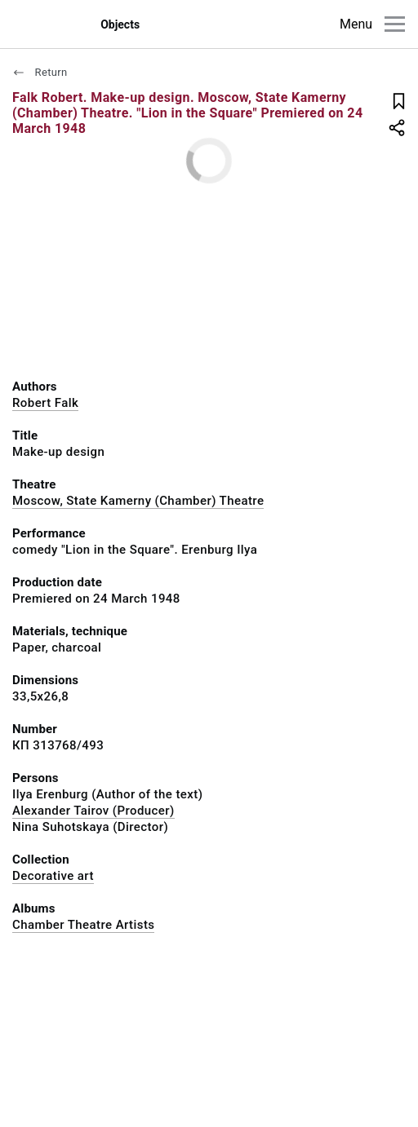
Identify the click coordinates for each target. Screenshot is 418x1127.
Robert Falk (45, 403)
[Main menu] (394, 24)
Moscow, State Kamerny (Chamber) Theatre (138, 500)
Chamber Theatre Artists (83, 924)
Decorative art (53, 875)
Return (40, 72)
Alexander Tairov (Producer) (93, 810)
